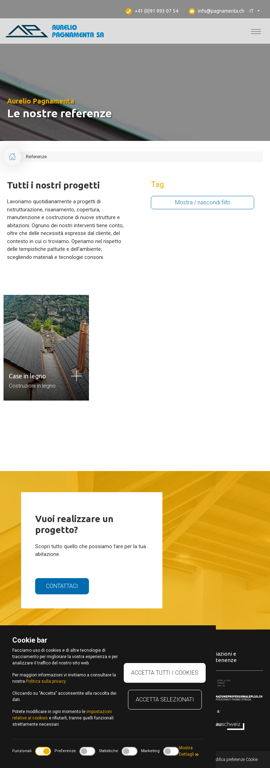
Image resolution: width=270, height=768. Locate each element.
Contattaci (62, 586)
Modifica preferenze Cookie (234, 759)
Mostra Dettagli (189, 751)
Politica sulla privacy (45, 681)
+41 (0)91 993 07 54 (152, 11)
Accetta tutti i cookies (164, 672)
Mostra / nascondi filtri (202, 202)
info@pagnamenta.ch (216, 11)
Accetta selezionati (165, 699)
